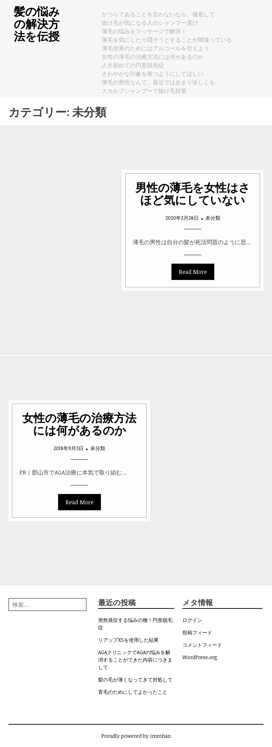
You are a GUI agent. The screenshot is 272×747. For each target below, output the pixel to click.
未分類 (212, 217)
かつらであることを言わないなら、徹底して (158, 14)
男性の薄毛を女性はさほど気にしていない (192, 193)
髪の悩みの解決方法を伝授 (37, 23)
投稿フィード (197, 632)
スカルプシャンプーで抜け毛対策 (144, 91)
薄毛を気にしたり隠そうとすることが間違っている (167, 40)
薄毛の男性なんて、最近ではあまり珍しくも (158, 82)
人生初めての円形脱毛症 (133, 65)
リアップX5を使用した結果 (128, 639)
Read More (193, 272)
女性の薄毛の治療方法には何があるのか (153, 57)
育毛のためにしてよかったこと (133, 692)
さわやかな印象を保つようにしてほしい (153, 74)
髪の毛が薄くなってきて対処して (135, 679)
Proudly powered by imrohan (136, 735)
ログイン (192, 620)
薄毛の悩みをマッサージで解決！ (144, 31)
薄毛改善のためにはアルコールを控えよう (155, 48)
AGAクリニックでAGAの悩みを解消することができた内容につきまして (135, 659)
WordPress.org (199, 657)
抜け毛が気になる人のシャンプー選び (150, 23)
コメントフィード (202, 644)
